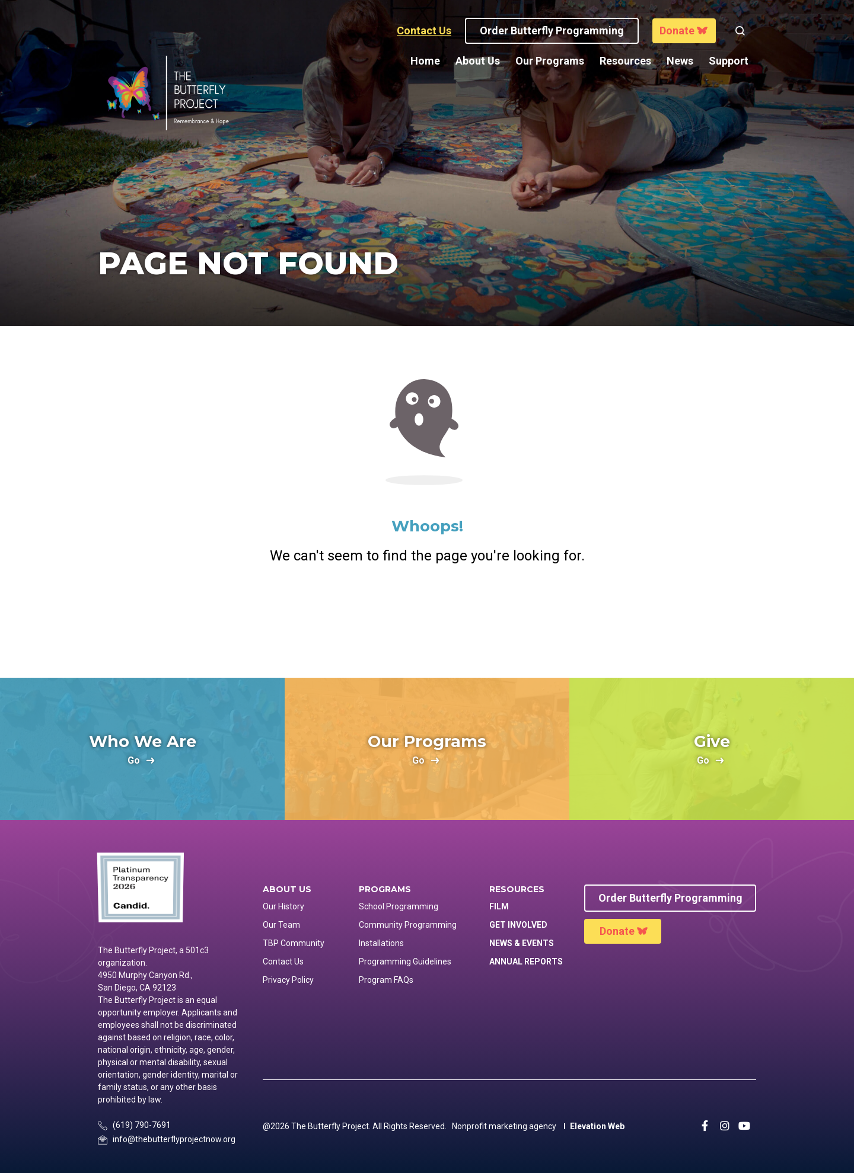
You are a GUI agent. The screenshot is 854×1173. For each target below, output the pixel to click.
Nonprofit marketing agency (504, 1126)
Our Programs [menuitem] (549, 61)
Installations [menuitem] (381, 943)
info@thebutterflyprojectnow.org (174, 1139)
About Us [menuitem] (477, 61)
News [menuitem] (680, 61)
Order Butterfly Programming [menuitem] (670, 898)
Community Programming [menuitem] (408, 925)
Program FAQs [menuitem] (386, 980)
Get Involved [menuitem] (518, 925)
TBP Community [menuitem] (293, 943)
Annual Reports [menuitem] (526, 961)
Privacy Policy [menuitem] (288, 980)
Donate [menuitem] (617, 931)
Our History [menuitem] (283, 906)
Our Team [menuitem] (281, 925)
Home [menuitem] (425, 61)
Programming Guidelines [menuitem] (405, 961)
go (134, 761)
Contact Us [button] (424, 30)
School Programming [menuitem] (398, 906)
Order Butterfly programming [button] (552, 30)
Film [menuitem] (499, 906)
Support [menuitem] (728, 61)
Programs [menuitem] (385, 889)
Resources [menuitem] (625, 61)
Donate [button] (676, 30)
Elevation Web (597, 1126)
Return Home (427, 615)
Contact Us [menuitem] (283, 961)
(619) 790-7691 (142, 1125)
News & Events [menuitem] (521, 943)
